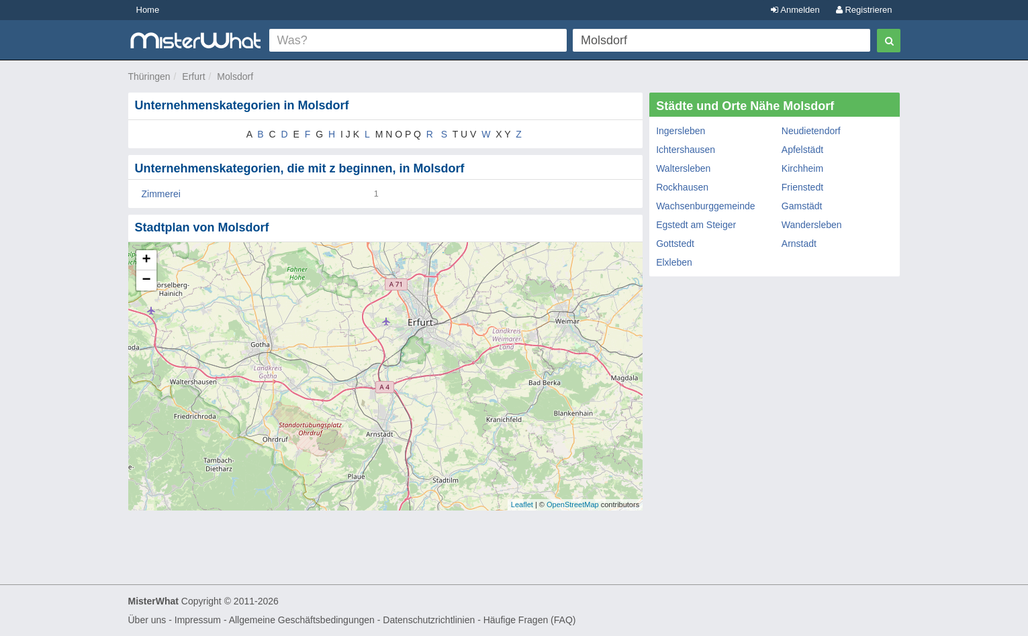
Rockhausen (682, 187)
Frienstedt (802, 187)
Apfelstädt (802, 149)
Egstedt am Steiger (696, 224)
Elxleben (674, 262)
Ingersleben (680, 130)
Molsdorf (235, 76)
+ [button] (146, 260)
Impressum (198, 620)
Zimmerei (161, 194)
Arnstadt (799, 243)
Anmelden (795, 10)
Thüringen (149, 76)
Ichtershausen (685, 149)
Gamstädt (802, 206)
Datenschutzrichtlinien (429, 620)
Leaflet (522, 504)
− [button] (146, 280)
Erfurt (193, 76)
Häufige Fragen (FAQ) (529, 620)
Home (148, 10)
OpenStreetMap (573, 504)
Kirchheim (802, 168)
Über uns (147, 620)
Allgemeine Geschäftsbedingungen (302, 620)
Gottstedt (675, 243)
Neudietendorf (811, 130)
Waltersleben (683, 168)
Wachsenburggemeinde (705, 206)
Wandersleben (812, 224)
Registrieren (864, 10)
